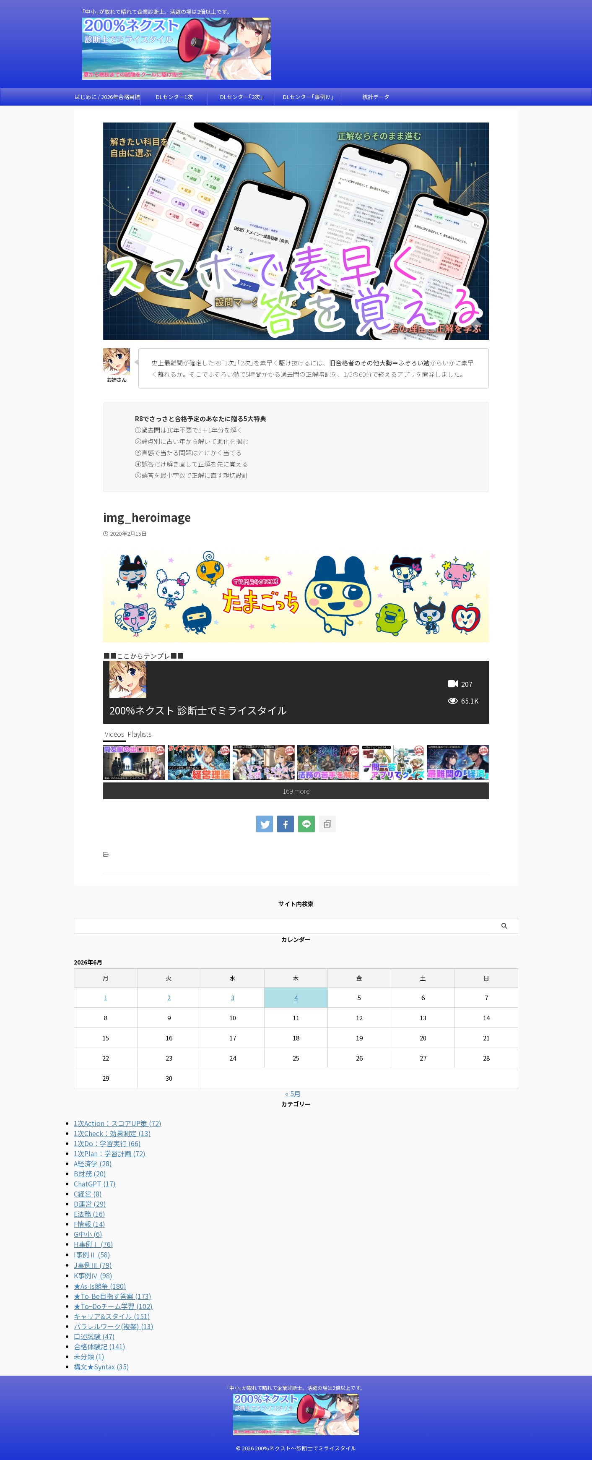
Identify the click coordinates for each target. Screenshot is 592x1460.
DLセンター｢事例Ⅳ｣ (308, 97)
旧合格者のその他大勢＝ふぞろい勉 (379, 362)
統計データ (375, 97)
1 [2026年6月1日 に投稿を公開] (105, 997)
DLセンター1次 (174, 97)
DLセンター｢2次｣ (241, 97)
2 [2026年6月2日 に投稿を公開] (169, 997)
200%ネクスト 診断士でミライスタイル (198, 710)
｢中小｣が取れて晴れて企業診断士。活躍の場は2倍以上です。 (296, 1387)
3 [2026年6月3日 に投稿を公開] (232, 997)
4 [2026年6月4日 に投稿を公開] (296, 997)
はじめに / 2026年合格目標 (107, 97)
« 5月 (293, 1093)
